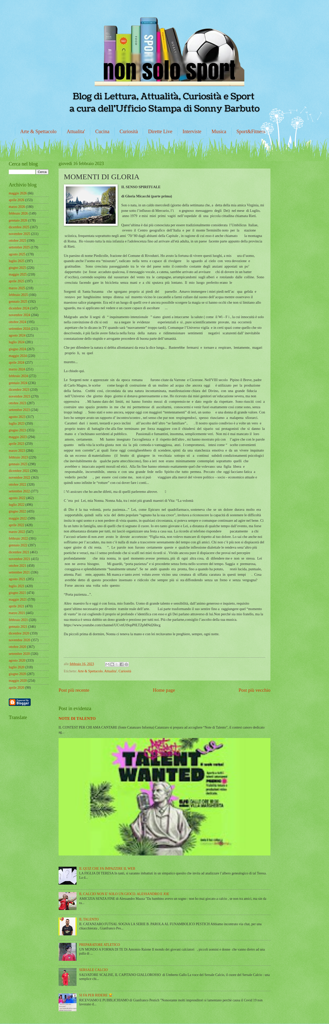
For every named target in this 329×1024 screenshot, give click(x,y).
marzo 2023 (17, 451)
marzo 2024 (17, 369)
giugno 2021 (17, 593)
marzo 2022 (17, 532)
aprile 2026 (16, 200)
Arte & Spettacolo (38, 131)
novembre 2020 (19, 640)
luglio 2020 (16, 667)
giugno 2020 (17, 674)
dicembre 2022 (19, 471)
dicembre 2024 (19, 308)
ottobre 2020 (17, 647)
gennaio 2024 (18, 383)
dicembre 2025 (19, 227)
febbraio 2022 (18, 538)
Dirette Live (160, 131)
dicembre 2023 (19, 390)
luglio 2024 (16, 342)
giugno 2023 (17, 430)
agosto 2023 (17, 417)
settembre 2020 (19, 654)
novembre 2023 (19, 396)
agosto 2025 (17, 254)
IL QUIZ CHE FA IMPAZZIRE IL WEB (107, 868)
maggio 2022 (18, 518)
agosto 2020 (17, 660)
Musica (219, 131)
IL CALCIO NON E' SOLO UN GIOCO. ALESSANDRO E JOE (124, 894)
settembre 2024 (19, 329)
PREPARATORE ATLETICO (99, 945)
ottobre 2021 (17, 566)
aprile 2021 (16, 606)
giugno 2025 (17, 268)
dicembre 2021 (19, 552)
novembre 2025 (19, 234)
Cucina (102, 131)
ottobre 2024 (17, 322)
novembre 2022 (19, 477)
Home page (164, 690)
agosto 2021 (17, 579)
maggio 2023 (18, 437)
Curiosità (129, 131)
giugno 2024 (17, 349)
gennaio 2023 (18, 464)
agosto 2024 (17, 335)
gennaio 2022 (18, 545)
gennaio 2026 (18, 220)
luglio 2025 (16, 261)
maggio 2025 (18, 274)
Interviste (191, 131)
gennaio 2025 (18, 301)
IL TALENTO (89, 919)
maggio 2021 (18, 599)
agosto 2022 (17, 498)
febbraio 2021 (18, 620)
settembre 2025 (19, 247)
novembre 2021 (19, 559)
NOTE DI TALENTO (77, 718)
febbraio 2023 (18, 457)
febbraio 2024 (18, 376)
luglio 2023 (16, 423)
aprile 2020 (16, 687)
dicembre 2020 (19, 633)
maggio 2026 (18, 193)
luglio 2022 (16, 505)
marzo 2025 (17, 288)
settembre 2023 (19, 410)
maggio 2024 (18, 356)
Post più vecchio (254, 690)
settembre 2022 (19, 491)
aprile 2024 (16, 362)
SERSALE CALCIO (93, 970)
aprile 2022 (16, 525)
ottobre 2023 (17, 403)
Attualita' (76, 131)
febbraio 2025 (18, 295)
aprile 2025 (16, 281)
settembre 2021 (19, 572)
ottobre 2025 (17, 240)
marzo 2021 (17, 613)
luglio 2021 (16, 586)
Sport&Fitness (251, 131)
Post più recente (74, 690)
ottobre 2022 (17, 484)
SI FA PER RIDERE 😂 (96, 995)
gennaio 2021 (18, 626)
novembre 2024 (19, 315)
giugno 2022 (17, 511)
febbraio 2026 (18, 213)
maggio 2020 (18, 681)
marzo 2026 (17, 207)
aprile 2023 (16, 444)
